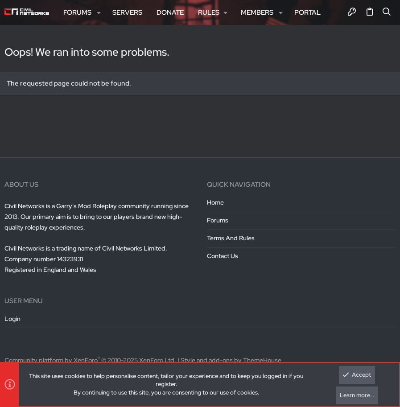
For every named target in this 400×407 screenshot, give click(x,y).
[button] (98, 12)
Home (215, 202)
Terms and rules (231, 238)
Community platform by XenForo (90, 360)
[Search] (387, 12)
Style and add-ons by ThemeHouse (231, 360)
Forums (217, 220)
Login (12, 319)
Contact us (222, 256)
